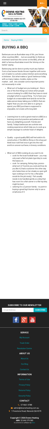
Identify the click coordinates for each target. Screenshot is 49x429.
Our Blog (24, 364)
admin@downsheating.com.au (24, 408)
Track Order (24, 343)
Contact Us (24, 369)
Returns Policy (24, 390)
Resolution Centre (24, 348)
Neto (33, 423)
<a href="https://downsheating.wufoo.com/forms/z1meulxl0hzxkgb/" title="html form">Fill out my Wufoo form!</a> (24, 258)
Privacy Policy (24, 385)
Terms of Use (24, 379)
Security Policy (25, 396)
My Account (24, 338)
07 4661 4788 (24, 405)
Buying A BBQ (17, 40)
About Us (24, 359)
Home (6, 40)
